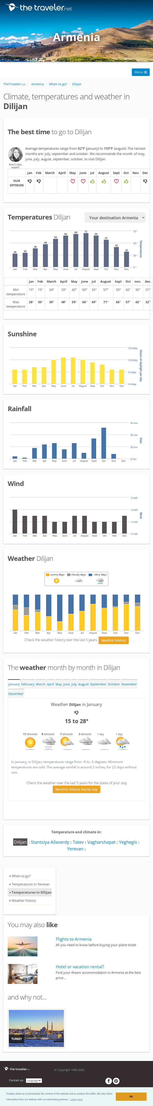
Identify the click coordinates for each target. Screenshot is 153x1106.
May (59, 685)
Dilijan (20, 843)
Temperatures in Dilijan (32, 893)
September (98, 685)
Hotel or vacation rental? (80, 968)
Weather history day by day (76, 790)
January (14, 685)
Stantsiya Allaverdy (50, 843)
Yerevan (75, 850)
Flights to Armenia (74, 940)
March (40, 685)
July (74, 685)
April (50, 685)
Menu (141, 72)
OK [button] (131, 1096)
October (114, 685)
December (16, 695)
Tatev (78, 843)
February (27, 685)
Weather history (113, 641)
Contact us (16, 1081)
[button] (76, 1099)
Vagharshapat (101, 843)
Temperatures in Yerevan (31, 885)
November (129, 685)
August (83, 685)
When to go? (21, 877)
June (66, 685)
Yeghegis (128, 843)
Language (34, 1081)
